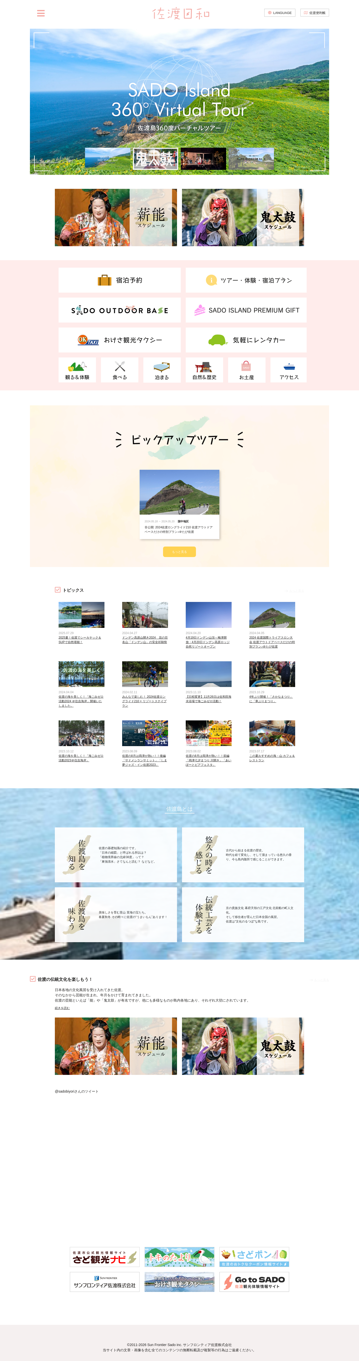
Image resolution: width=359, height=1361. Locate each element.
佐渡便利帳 (316, 15)
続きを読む (63, 1006)
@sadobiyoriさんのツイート (77, 1089)
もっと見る (179, 540)
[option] (179, 102)
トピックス (75, 578)
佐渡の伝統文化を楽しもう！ (70, 976)
